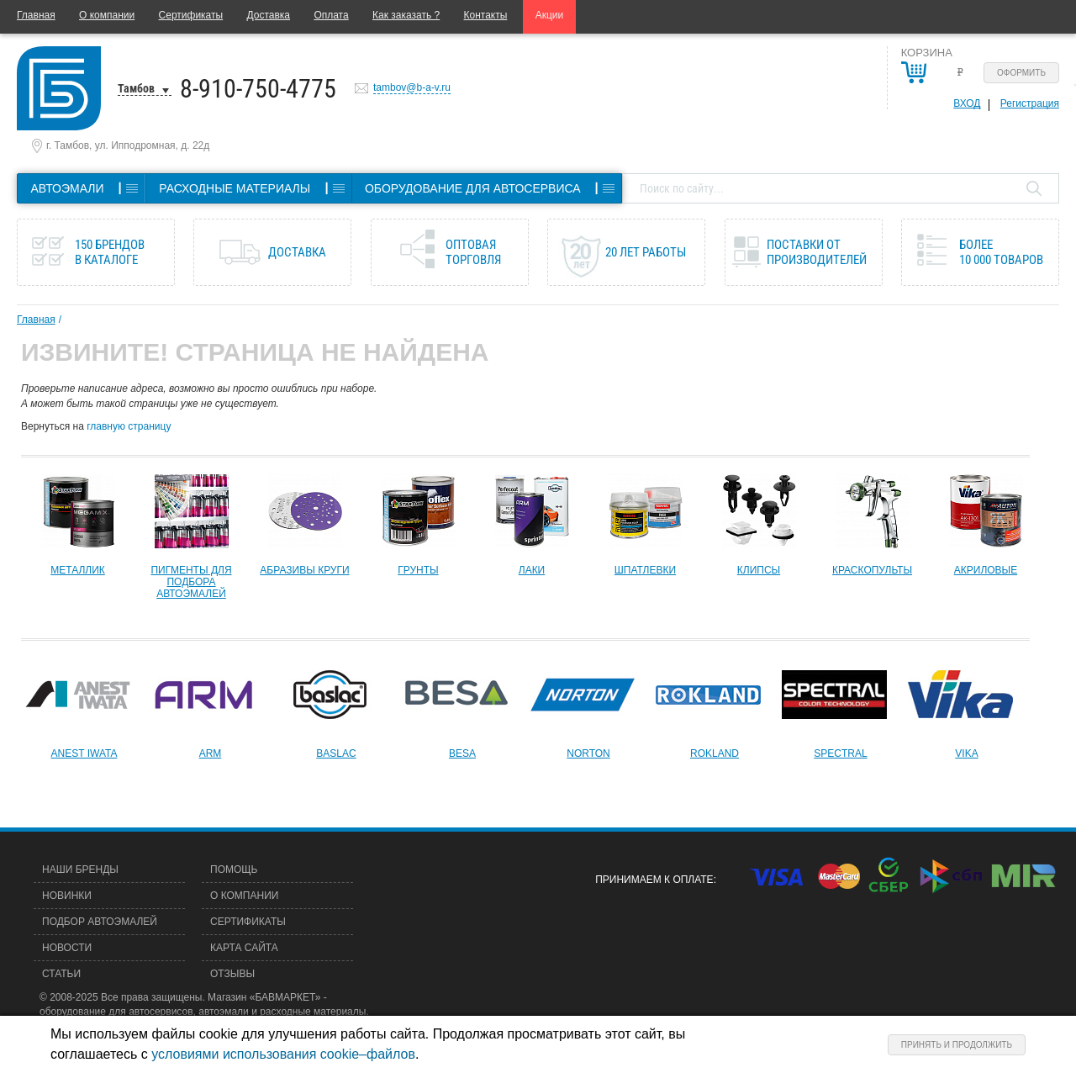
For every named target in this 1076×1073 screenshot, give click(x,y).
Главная (36, 15)
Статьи (61, 974)
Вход (966, 103)
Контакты (486, 15)
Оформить (1021, 72)
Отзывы (232, 974)
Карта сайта (244, 948)
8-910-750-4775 (258, 88)
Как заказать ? (406, 15)
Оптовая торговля (473, 252)
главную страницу (129, 426)
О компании (106, 15)
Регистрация (1029, 103)
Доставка (268, 15)
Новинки (67, 895)
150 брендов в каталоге (110, 252)
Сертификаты (191, 15)
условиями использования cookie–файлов (283, 1054)
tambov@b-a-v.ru (412, 87)
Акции (549, 15)
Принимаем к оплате (654, 879)
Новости (67, 948)
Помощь (233, 869)
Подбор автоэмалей (99, 922)
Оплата (331, 15)
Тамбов (136, 88)
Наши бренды (80, 869)
